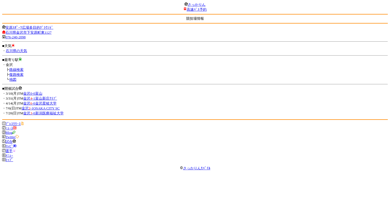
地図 (12, 79)
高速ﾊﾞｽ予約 (197, 9)
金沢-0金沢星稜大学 (39, 103)
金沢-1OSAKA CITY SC (41, 108)
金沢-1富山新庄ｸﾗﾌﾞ (40, 98)
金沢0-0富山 (32, 93)
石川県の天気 (16, 51)
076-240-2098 (15, 37)
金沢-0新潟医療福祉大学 (43, 113)
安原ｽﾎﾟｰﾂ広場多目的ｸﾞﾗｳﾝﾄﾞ (29, 27)
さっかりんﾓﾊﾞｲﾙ (195, 168)
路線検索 (16, 70)
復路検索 (16, 75)
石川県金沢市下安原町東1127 (28, 32)
